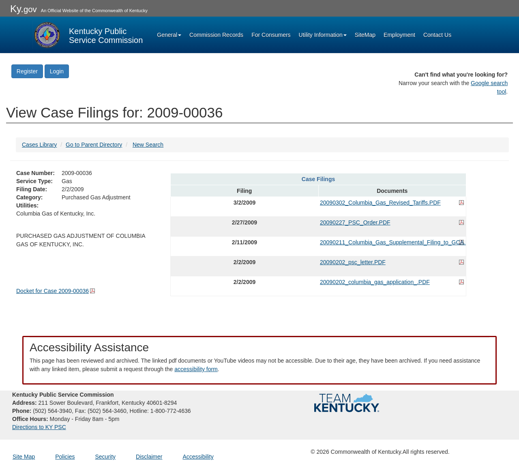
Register (27, 71)
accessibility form (196, 369)
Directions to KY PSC (39, 427)
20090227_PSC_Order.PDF (355, 222)
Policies (65, 456)
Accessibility (197, 456)
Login (57, 71)
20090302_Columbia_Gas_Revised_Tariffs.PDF (380, 202)
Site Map (24, 456)
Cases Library (39, 144)
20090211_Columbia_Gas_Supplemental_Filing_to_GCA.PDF (392, 242)
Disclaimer (149, 456)
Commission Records (216, 35)
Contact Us (437, 35)
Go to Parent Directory (94, 144)
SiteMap (365, 35)
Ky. (23, 8)
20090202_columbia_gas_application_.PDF (375, 282)
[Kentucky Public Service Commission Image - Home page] (87, 35)
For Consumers (270, 35)
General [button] (169, 35)
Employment (399, 35)
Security (105, 456)
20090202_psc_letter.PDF (353, 262)
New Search (148, 144)
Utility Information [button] (323, 35)
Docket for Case (52, 291)
